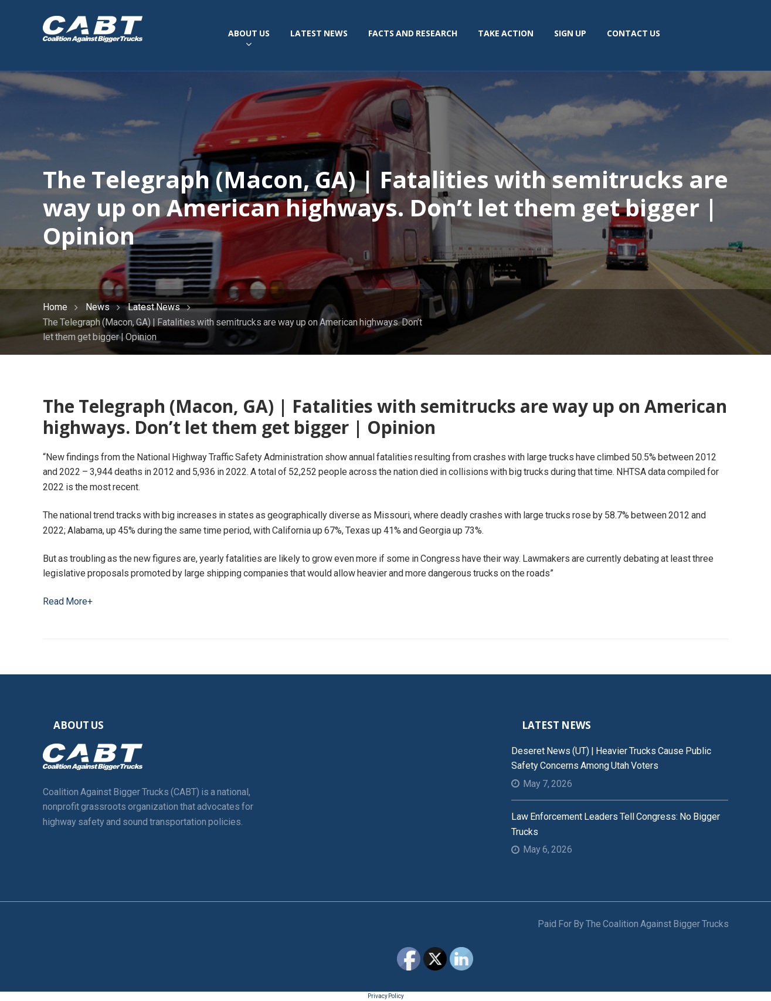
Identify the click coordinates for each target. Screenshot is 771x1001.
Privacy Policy (386, 996)
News (98, 307)
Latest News (154, 307)
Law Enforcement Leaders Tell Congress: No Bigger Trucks (615, 824)
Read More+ (68, 601)
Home (55, 307)
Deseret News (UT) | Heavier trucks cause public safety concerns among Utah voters (611, 758)
